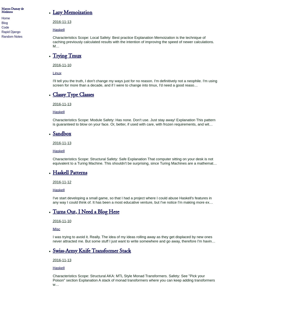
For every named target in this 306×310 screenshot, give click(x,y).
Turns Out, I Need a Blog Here (86, 212)
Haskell (59, 30)
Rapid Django (11, 32)
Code (5, 27)
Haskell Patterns (70, 172)
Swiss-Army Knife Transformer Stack (92, 251)
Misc (56, 229)
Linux (57, 73)
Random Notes (12, 36)
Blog (5, 23)
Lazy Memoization (72, 12)
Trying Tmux (67, 56)
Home (6, 18)
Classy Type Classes (73, 94)
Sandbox (62, 133)
